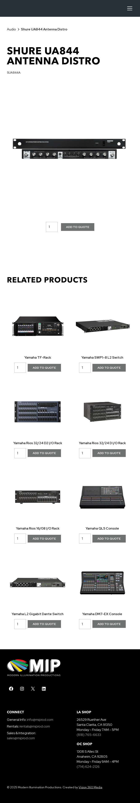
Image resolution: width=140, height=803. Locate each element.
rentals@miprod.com (34, 726)
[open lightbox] (70, 149)
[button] (129, 8)
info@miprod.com (39, 719)
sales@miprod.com (21, 738)
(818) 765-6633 (89, 735)
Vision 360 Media (90, 787)
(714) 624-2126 (88, 766)
